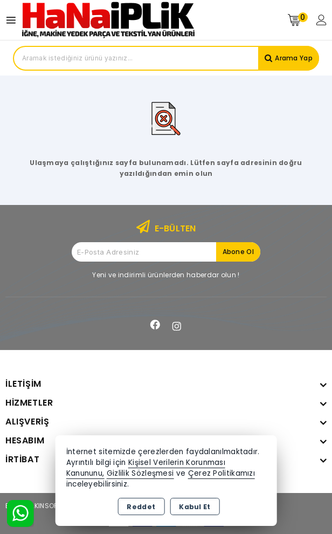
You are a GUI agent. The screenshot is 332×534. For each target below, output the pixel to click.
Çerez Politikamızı (221, 473)
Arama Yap (294, 58)
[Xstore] (108, 20)
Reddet (141, 506)
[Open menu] (13, 20)
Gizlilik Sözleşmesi (140, 473)
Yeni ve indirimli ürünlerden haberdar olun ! (165, 274)
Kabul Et (194, 506)
